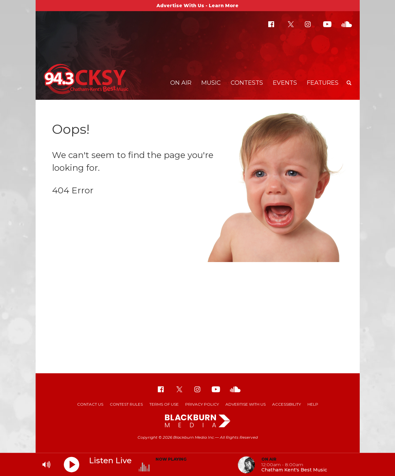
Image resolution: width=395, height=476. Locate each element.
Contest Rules (126, 404)
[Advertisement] (198, 321)
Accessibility (286, 404)
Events (285, 82)
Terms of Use (164, 404)
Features (322, 82)
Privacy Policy (202, 404)
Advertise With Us (245, 404)
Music (211, 82)
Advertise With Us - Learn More (197, 6)
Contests (247, 82)
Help (312, 404)
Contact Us (90, 404)
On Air (180, 82)
